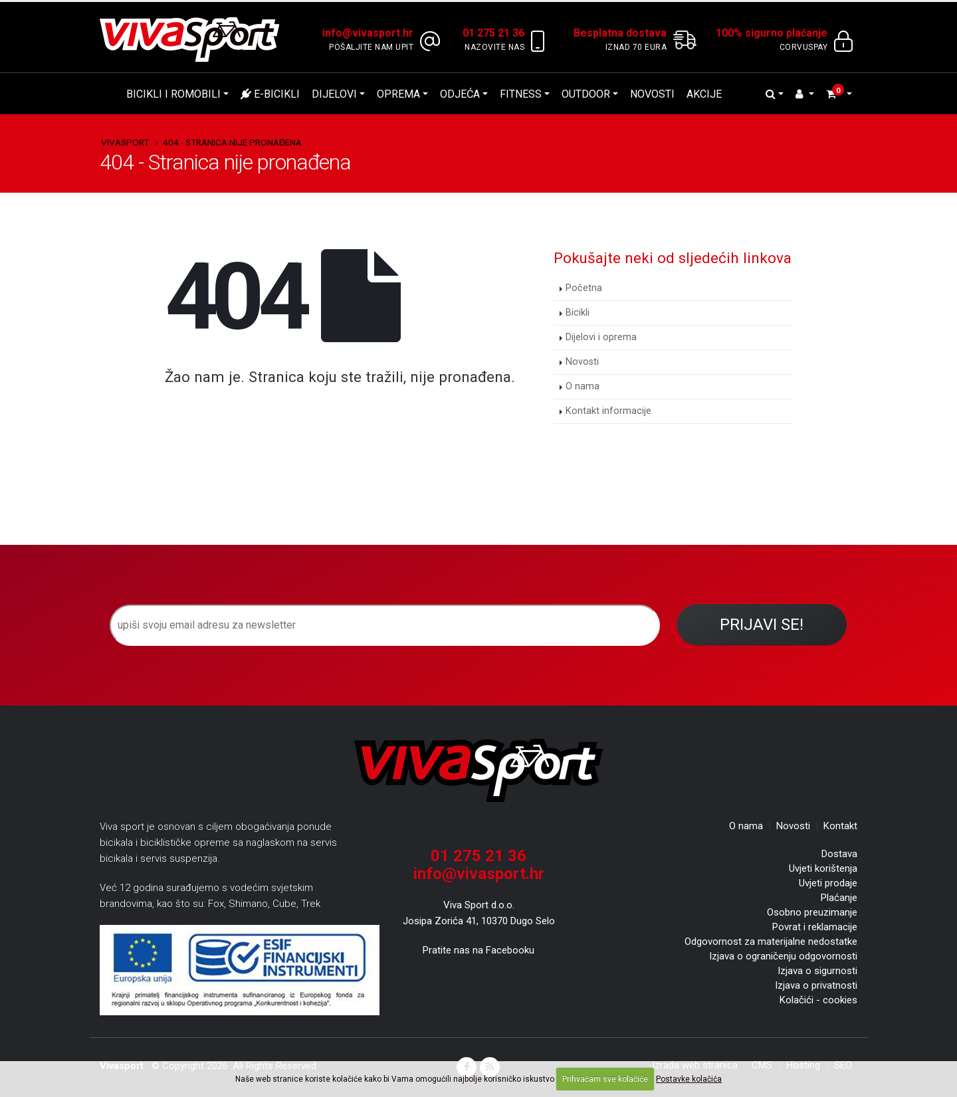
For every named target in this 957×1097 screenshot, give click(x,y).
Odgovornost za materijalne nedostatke (771, 941)
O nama (582, 386)
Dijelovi (334, 94)
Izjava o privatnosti (816, 985)
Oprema (398, 94)
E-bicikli (270, 94)
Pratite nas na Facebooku (478, 950)
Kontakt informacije (608, 411)
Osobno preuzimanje (812, 912)
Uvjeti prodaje (828, 883)
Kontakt (840, 826)
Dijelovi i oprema (601, 337)
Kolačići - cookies (818, 1000)
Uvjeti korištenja (823, 868)
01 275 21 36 (478, 856)
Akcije (704, 94)
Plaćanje (839, 898)
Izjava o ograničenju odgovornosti (783, 956)
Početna (584, 288)
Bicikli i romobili (173, 94)
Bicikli (577, 312)
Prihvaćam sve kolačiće (605, 1079)
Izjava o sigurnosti (817, 971)
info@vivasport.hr (478, 873)
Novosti (652, 94)
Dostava (839, 854)
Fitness (521, 94)
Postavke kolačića (689, 1079)
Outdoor (586, 94)
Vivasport (125, 142)
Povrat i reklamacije (814, 927)
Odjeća (460, 94)
